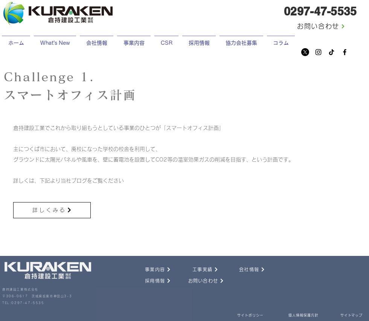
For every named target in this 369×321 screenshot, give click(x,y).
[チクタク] (331, 52)
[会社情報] (243, 269)
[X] (305, 52)
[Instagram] (318, 52)
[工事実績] (196, 269)
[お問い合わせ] (321, 26)
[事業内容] (149, 269)
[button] (199, 40)
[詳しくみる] (52, 210)
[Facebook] (345, 52)
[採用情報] (149, 280)
